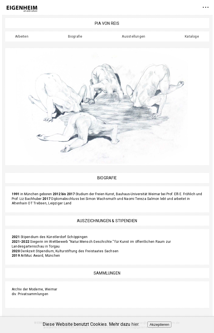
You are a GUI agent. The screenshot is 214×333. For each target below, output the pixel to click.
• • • (205, 7)
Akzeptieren (159, 324)
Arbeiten (21, 36)
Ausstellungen (133, 36)
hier (135, 324)
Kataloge (192, 36)
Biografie (75, 36)
